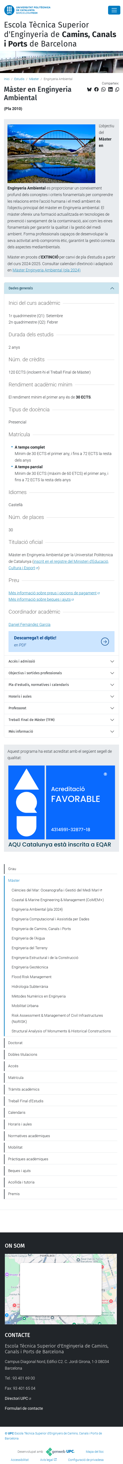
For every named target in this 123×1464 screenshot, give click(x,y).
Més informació (21, 731)
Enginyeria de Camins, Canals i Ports (41, 929)
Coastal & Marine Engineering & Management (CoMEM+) (58, 900)
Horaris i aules (20, 696)
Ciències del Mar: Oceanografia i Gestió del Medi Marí (55, 890)
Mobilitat (15, 1147)
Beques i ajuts (19, 1170)
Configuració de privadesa (86, 1460)
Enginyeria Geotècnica (30, 967)
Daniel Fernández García (30, 624)
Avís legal (46, 1460)
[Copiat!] (117, 89)
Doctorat (15, 1043)
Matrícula (16, 1077)
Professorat (17, 708)
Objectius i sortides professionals (35, 673)
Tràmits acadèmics (24, 1089)
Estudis (19, 79)
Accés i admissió (22, 661)
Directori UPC (16, 1398)
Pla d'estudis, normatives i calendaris (39, 685)
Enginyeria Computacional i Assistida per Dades (50, 919)
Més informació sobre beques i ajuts (40, 599)
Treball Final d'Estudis (25, 1101)
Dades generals (21, 288)
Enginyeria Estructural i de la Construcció (45, 957)
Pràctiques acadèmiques (28, 1159)
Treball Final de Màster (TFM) (31, 720)
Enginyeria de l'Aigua (28, 938)
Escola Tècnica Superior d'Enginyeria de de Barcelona (60, 34)
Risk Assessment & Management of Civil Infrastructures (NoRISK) (57, 1018)
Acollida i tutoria (21, 1182)
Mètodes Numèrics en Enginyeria (39, 996)
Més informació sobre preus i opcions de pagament (53, 593)
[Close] (114, 10)
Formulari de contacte (24, 1408)
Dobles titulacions (22, 1054)
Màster (34, 79)
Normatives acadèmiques (29, 1136)
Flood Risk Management (31, 977)
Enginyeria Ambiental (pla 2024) (37, 909)
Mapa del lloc (95, 1451)
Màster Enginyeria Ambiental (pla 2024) (47, 270)
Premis (14, 1194)
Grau (12, 869)
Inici (6, 79)
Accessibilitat (20, 1460)
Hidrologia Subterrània (30, 986)
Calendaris (16, 1112)
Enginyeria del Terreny (29, 948)
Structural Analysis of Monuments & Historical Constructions (61, 1031)
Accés (13, 1066)
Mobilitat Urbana (25, 1005)
